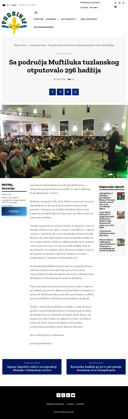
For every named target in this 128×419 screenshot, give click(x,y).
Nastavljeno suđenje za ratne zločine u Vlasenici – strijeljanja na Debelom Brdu (107, 245)
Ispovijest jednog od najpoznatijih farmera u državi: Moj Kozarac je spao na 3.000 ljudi (106, 220)
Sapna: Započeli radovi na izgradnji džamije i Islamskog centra (32, 368)
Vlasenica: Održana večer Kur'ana (107, 233)
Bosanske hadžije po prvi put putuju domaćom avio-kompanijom (96, 368)
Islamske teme (37, 45)
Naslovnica (20, 45)
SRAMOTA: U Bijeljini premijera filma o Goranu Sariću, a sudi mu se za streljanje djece (107, 201)
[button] (35, 33)
